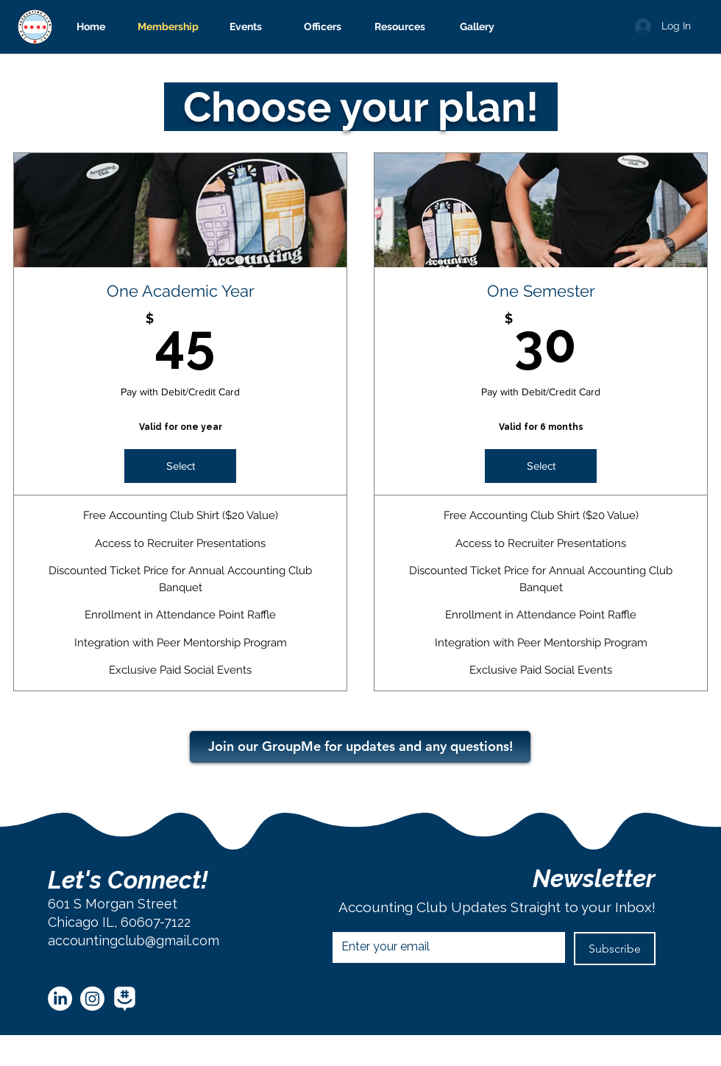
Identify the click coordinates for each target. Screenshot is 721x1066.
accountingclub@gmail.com (133, 940)
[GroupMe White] (125, 998)
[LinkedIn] (60, 998)
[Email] (444, 946)
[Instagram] (92, 998)
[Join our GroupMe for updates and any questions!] (360, 747)
